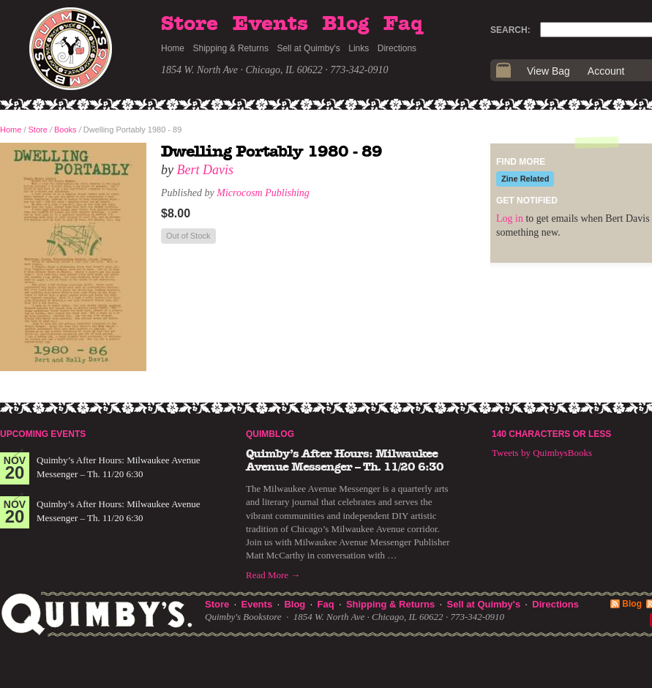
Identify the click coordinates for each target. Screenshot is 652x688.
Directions (397, 48)
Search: (510, 30)
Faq (403, 24)
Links (358, 48)
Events (270, 24)
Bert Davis (205, 169)
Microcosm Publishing (263, 192)
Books (65, 129)
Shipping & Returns (231, 48)
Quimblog (270, 434)
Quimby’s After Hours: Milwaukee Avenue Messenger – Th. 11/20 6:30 (344, 460)
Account (606, 71)
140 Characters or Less (551, 434)
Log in (509, 218)
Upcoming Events (43, 434)
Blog (345, 24)
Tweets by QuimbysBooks (542, 452)
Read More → (273, 574)
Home (172, 48)
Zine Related (525, 178)
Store (189, 24)
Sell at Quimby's (308, 48)
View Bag (548, 71)
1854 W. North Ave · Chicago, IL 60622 (242, 69)
